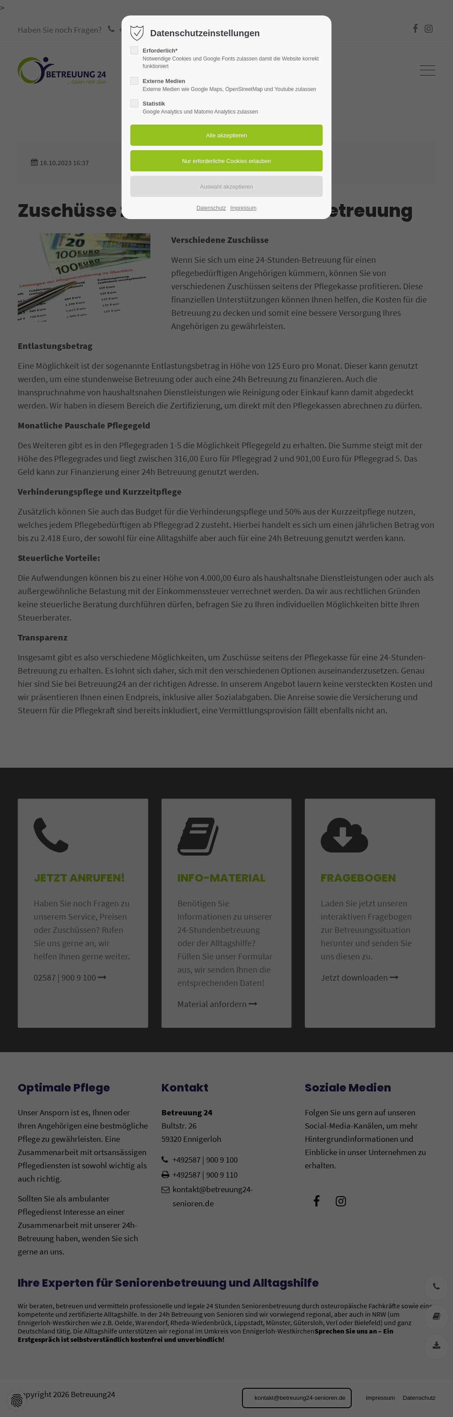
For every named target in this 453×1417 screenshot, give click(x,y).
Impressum (243, 208)
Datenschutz (211, 208)
